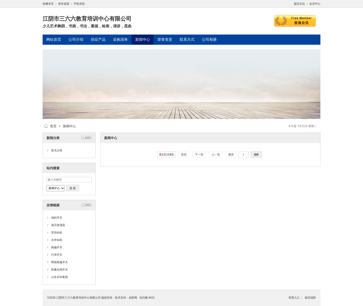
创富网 (133, 297)
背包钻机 (56, 232)
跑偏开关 (56, 247)
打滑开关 (56, 254)
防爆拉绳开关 (59, 269)
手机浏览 (79, 3)
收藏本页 (48, 3)
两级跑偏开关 (59, 262)
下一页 (199, 154)
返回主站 (299, 3)
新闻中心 (69, 126)
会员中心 (314, 3)
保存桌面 (63, 3)
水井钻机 (56, 240)
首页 (53, 126)
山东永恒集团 (59, 277)
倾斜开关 (56, 217)
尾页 (231, 154)
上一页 (216, 154)
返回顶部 (310, 297)
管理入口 (294, 297)
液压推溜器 (58, 225)
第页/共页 (166, 154)
